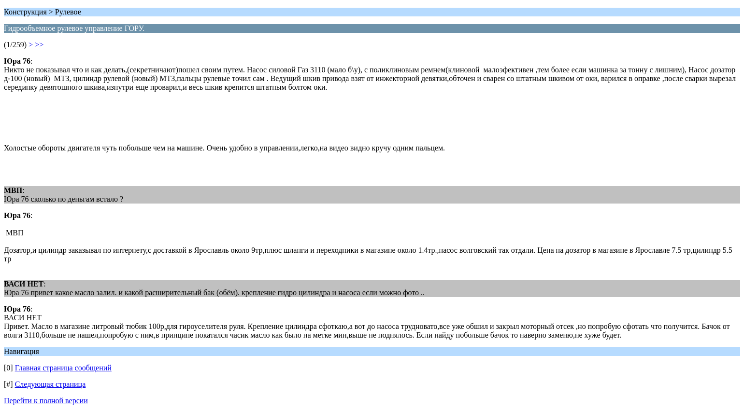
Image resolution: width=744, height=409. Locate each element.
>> (39, 45)
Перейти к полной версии (46, 400)
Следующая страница (50, 384)
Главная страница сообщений (63, 368)
